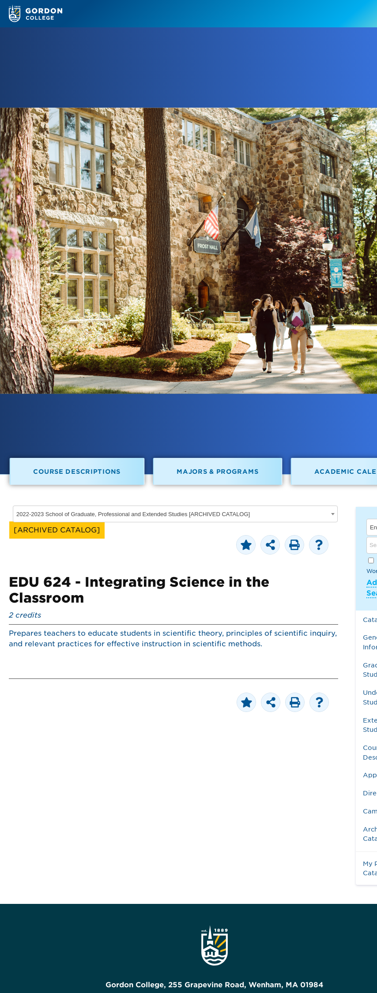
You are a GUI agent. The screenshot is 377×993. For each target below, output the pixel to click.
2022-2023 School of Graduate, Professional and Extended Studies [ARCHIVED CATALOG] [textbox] (133, 514)
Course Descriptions (77, 471)
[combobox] (175, 514)
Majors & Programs (217, 471)
